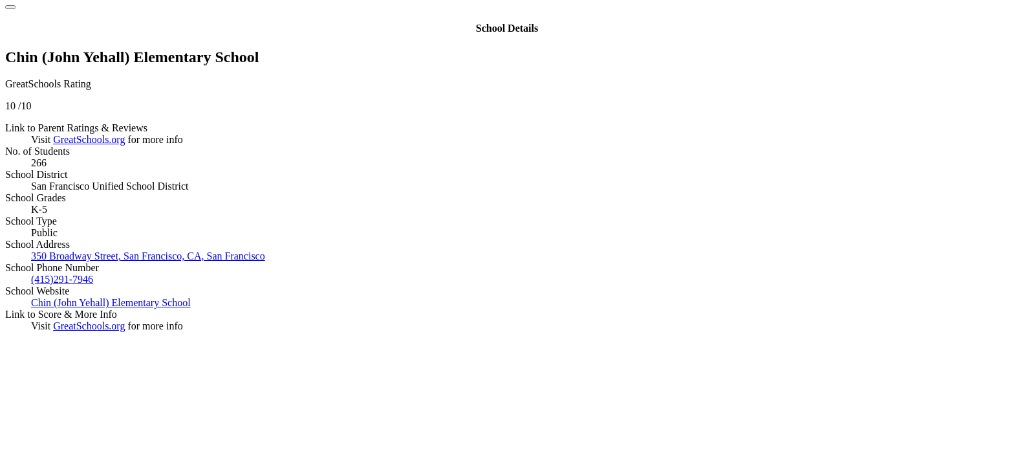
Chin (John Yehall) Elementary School (111, 302)
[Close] (10, 7)
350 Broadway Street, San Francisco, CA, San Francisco (148, 255)
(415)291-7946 (62, 279)
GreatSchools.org (89, 139)
